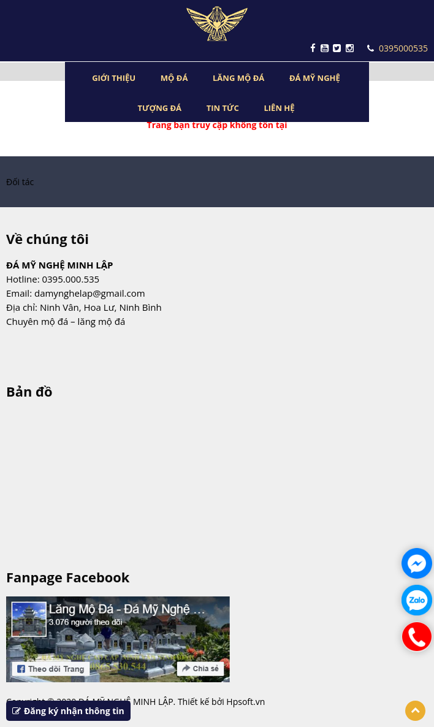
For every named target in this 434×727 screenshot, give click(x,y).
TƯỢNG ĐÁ (159, 108)
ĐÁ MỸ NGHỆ (314, 78)
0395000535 (397, 48)
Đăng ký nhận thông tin (68, 711)
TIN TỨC (223, 108)
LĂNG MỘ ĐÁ (238, 78)
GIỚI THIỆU (113, 78)
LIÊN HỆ (279, 108)
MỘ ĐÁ (174, 78)
